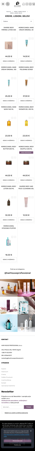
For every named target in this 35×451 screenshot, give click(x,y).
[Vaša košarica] (33, 4)
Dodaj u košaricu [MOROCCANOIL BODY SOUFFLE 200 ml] (26, 180)
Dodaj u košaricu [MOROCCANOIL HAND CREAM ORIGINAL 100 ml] (8, 100)
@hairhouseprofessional (17, 273)
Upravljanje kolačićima (8, 386)
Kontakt (3, 383)
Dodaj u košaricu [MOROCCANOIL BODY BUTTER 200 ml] (8, 180)
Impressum (4, 371)
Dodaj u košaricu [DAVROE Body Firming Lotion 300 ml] (8, 61)
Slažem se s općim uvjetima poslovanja (16, 413)
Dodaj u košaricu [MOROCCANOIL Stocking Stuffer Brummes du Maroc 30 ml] (8, 259)
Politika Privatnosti (6, 377)
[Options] (17, 445)
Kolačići (3, 369)
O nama (3, 374)
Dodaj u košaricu (8, 140)
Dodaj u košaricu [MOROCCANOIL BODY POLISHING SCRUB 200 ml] (26, 100)
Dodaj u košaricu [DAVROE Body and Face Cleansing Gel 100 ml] (26, 220)
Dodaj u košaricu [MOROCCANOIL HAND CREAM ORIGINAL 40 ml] (26, 61)
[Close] (17, 441)
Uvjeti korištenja (6, 380)
